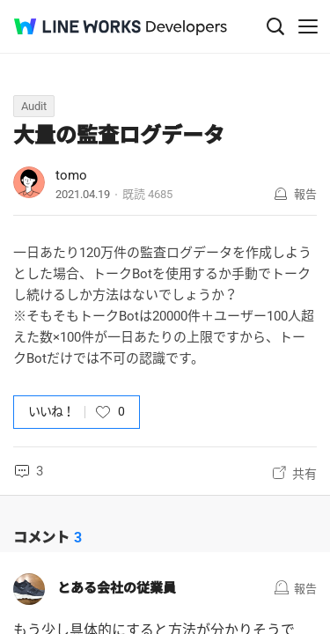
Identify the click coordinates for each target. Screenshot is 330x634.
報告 (305, 194)
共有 (304, 474)
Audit (34, 106)
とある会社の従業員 (116, 588)
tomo (71, 175)
